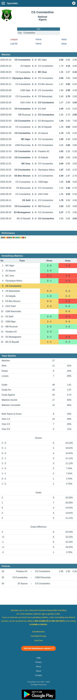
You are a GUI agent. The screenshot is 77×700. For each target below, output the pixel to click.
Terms (38, 666)
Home (38, 39)
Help (38, 658)
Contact (38, 675)
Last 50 (13, 44)
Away (64, 39)
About (38, 671)
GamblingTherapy (38, 636)
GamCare (38, 640)
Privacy (38, 662)
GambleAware (38, 632)
